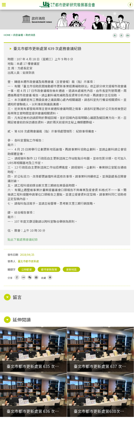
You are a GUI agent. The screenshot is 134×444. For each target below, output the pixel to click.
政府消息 (30, 35)
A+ (127, 35)
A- (115, 35)
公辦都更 (26, 269)
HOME (7, 35)
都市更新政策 (49, 269)
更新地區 (71, 269)
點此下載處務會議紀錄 (23, 239)
